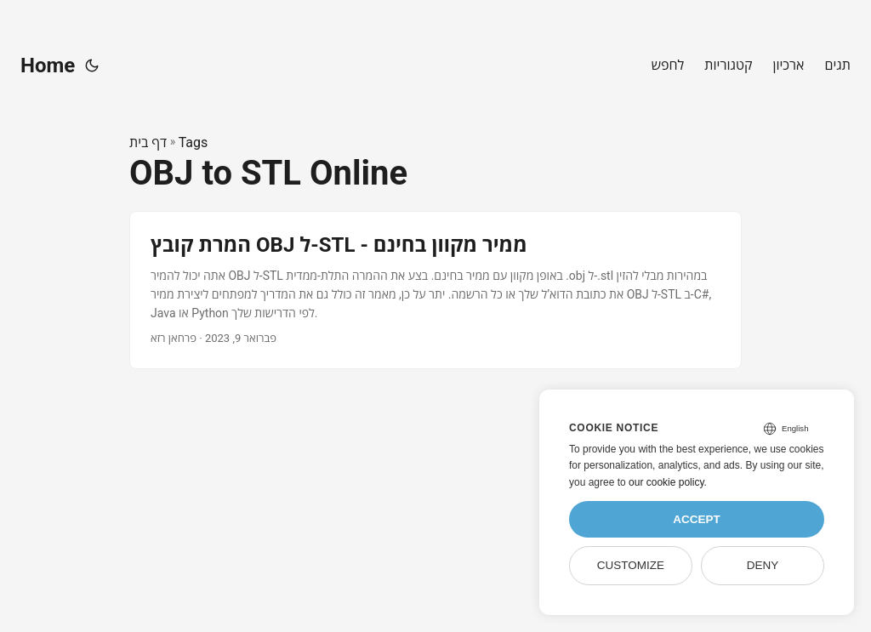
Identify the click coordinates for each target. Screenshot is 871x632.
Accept (696, 519)
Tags (193, 142)
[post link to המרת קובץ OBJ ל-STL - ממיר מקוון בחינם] (435, 289)
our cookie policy (666, 482)
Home (47, 65)
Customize (630, 565)
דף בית (148, 142)
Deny (763, 565)
